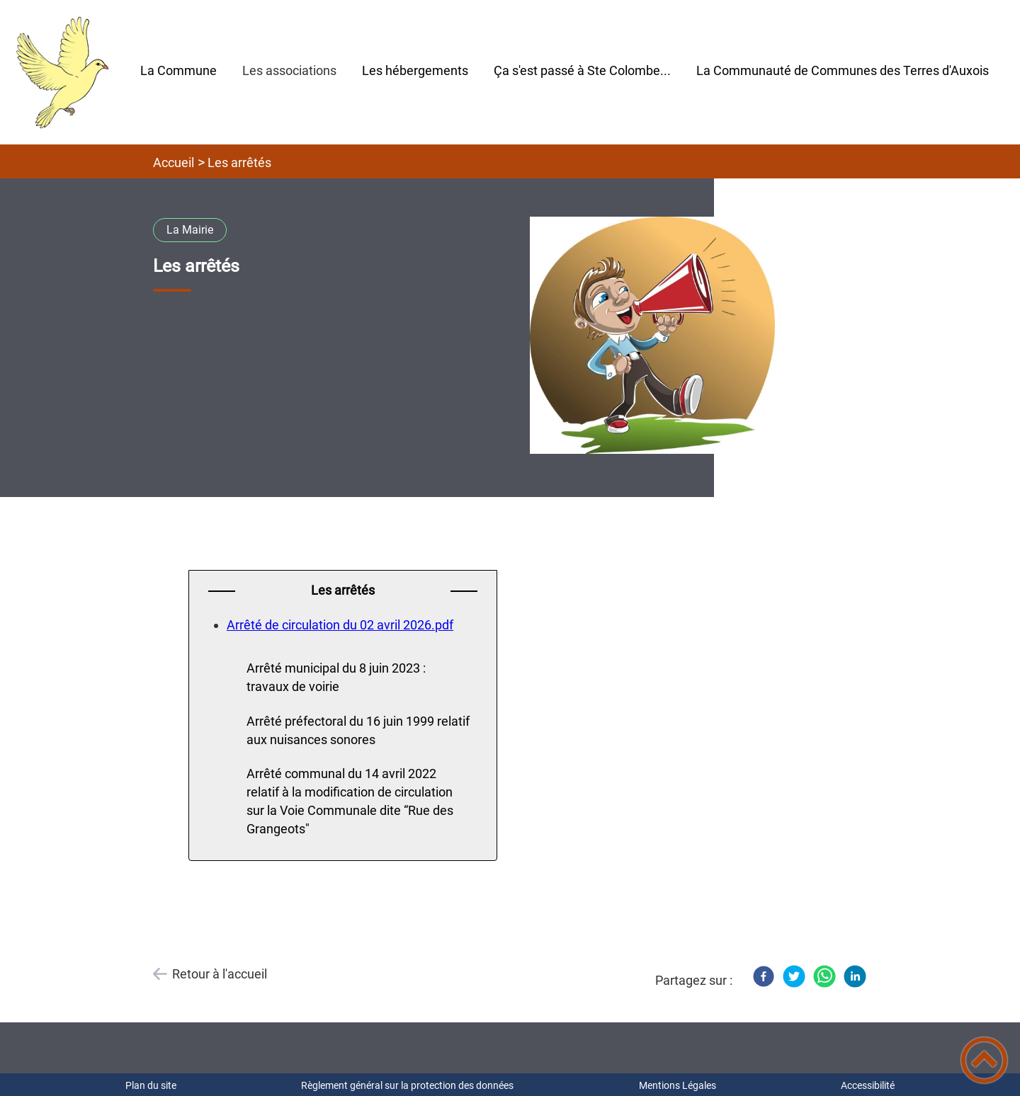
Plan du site (150, 1085)
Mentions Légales (677, 1085)
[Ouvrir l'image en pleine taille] (652, 336)
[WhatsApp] (824, 976)
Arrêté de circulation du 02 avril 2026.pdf (340, 624)
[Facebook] (764, 976)
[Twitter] (794, 976)
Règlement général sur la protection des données (407, 1085)
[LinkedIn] (855, 976)
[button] (984, 1060)
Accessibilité (868, 1085)
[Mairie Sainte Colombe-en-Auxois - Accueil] (64, 72)
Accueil (173, 162)
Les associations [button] (289, 70)
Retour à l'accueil (219, 973)
